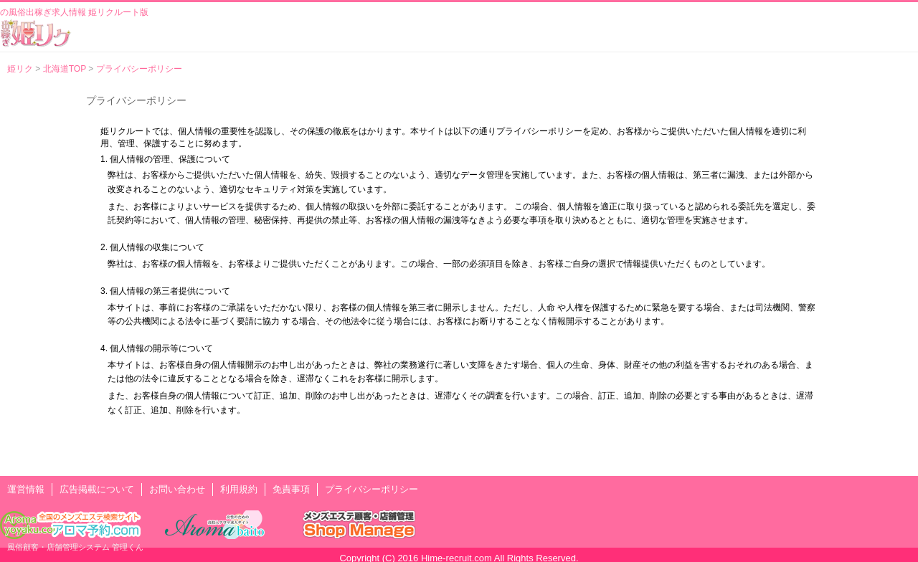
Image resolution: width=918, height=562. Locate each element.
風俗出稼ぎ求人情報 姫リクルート (36, 33)
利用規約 (238, 489)
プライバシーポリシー (371, 489)
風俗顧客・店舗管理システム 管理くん (75, 547)
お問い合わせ (177, 489)
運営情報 (25, 489)
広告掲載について (97, 489)
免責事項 (291, 489)
